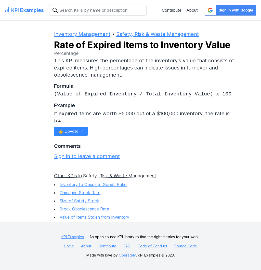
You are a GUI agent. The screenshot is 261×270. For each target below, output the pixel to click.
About (192, 10)
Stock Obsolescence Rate (84, 208)
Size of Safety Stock (79, 200)
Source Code (185, 246)
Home (69, 246)
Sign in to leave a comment (87, 156)
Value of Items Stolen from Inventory (94, 217)
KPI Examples (72, 237)
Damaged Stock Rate (80, 192)
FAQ (127, 246)
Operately (127, 255)
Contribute (171, 10)
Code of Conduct (152, 246)
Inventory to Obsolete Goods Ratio (93, 184)
